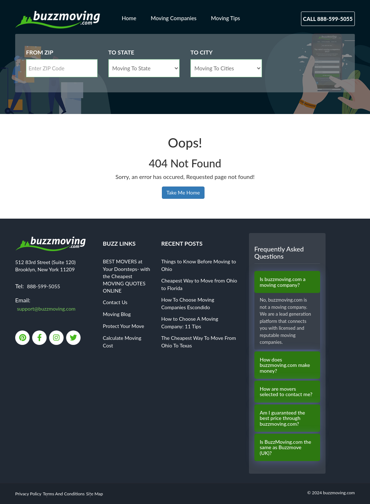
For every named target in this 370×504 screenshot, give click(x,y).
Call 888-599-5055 (328, 19)
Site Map (94, 493)
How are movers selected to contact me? (286, 391)
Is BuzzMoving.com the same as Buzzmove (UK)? (285, 447)
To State (121, 52)
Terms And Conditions (64, 493)
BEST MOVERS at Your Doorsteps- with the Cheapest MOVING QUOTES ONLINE (126, 276)
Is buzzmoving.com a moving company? (283, 282)
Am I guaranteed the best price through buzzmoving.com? (282, 418)
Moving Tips (225, 18)
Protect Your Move (123, 326)
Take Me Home (183, 192)
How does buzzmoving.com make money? (285, 365)
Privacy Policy (28, 493)
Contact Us (115, 302)
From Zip (39, 52)
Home (129, 18)
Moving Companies (174, 18)
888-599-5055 (43, 286)
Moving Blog (117, 314)
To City (201, 52)
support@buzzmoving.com (46, 309)
